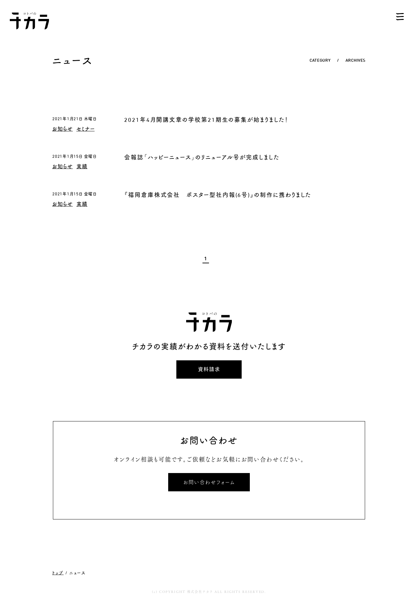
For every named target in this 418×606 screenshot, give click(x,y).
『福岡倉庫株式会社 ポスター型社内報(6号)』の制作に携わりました (217, 194)
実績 (82, 166)
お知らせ (62, 129)
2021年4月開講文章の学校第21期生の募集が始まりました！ (206, 119)
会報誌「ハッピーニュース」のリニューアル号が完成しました (202, 157)
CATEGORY (320, 60)
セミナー (85, 129)
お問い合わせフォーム (209, 482)
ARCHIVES (356, 60)
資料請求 (209, 369)
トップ (58, 572)
